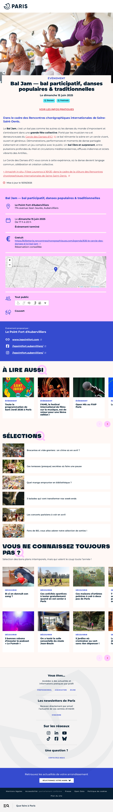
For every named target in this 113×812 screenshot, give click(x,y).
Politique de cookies (97, 791)
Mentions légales (14, 791)
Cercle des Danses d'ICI (39, 136)
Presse (68, 791)
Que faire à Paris (25, 805)
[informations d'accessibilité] (32, 303)
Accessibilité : (43, 791)
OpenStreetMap (95, 287)
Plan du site (56, 796)
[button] (55, 269)
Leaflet (80, 287)
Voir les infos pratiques (56, 109)
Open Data (79, 791)
